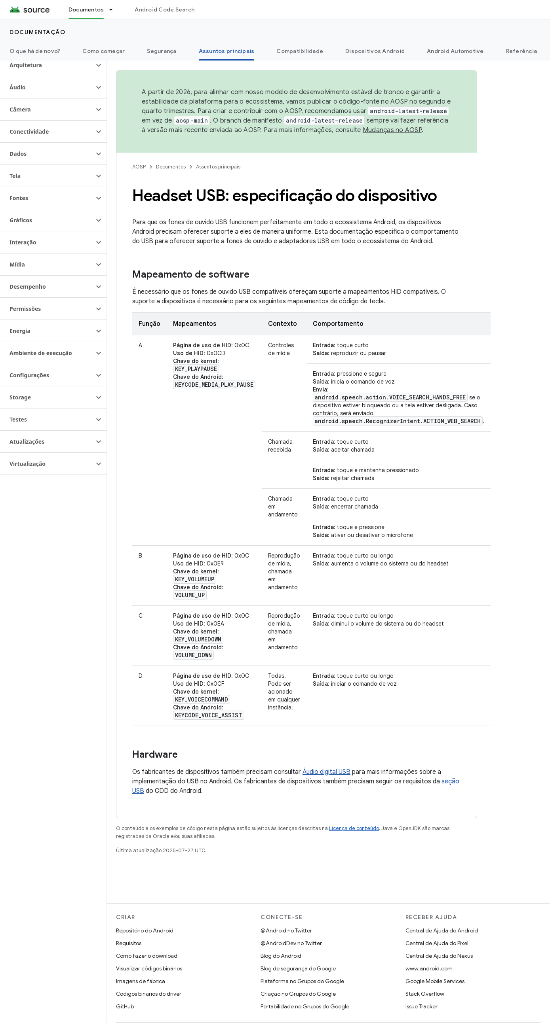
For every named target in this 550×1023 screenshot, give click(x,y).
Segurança (161, 51)
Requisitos (128, 943)
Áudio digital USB (326, 772)
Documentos (171, 166)
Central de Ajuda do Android (441, 930)
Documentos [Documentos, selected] (86, 9)
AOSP (139, 166)
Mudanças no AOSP (392, 130)
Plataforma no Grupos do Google (302, 981)
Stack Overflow (424, 993)
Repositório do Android (144, 930)
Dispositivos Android (375, 51)
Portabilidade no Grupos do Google (305, 1006)
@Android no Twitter (286, 930)
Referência (521, 51)
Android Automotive (455, 51)
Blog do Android (281, 955)
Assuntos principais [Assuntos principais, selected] (227, 51)
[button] (47, 65)
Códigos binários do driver (148, 993)
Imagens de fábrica (140, 981)
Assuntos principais (218, 166)
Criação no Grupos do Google (298, 993)
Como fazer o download (146, 955)
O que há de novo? (35, 51)
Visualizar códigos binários (149, 968)
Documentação (37, 32)
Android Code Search (164, 9)
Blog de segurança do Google (298, 968)
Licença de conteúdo (354, 828)
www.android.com (429, 968)
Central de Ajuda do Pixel (436, 943)
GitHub (125, 1006)
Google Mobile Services (434, 981)
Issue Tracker (421, 1006)
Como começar (103, 51)
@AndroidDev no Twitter (291, 943)
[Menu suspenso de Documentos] (114, 9)
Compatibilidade (299, 51)
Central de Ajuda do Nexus (439, 955)
